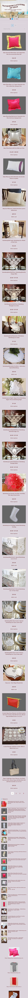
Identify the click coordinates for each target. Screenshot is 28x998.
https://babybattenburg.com (14, 972)
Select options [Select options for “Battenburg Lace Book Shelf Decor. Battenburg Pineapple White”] (14, 469)
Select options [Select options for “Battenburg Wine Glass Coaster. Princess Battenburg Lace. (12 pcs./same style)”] (14, 660)
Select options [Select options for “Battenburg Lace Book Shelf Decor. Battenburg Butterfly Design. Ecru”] (14, 438)
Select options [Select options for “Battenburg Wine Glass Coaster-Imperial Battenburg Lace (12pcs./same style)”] (14, 629)
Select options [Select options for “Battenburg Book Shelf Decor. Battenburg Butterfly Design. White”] (14, 280)
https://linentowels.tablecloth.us (14, 986)
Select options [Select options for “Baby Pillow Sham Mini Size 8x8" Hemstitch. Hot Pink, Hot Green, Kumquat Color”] (14, 124)
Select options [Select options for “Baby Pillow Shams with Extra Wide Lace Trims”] (14, 154)
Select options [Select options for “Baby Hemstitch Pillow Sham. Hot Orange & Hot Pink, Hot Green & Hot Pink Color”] (14, 60)
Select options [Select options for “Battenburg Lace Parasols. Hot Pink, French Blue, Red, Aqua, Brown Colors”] (14, 501)
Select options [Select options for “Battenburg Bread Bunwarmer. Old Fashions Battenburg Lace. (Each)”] (14, 344)
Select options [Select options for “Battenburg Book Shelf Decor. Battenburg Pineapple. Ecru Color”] (14, 312)
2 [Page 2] (16, 793)
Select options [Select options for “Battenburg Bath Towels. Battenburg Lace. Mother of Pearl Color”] (14, 248)
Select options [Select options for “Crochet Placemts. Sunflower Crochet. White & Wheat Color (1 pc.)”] (14, 754)
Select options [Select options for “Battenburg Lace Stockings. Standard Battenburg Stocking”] (14, 533)
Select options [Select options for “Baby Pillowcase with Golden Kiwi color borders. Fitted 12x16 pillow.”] (14, 184)
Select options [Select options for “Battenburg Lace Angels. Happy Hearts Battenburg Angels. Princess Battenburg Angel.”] (14, 406)
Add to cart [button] (14, 216)
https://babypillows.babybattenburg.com (14, 958)
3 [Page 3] (19, 793)
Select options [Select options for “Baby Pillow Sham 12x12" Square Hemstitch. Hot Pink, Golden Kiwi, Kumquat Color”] (14, 92)
